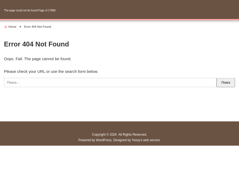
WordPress (104, 140)
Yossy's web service (146, 140)
